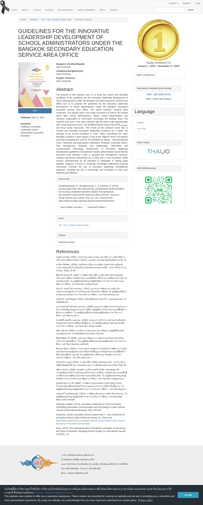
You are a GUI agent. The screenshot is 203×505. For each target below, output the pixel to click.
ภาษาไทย (141, 128)
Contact (113, 10)
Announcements (65, 10)
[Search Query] (170, 9)
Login (198, 3)
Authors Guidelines (86, 10)
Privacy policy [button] (145, 500)
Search (191, 10)
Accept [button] (188, 495)
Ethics (102, 10)
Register (187, 3)
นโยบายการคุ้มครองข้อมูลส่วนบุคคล (53, 492)
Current (37, 10)
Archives (49, 10)
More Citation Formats (72, 207)
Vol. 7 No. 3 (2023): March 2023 (56, 19)
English (140, 122)
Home (14, 10)
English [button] (173, 3)
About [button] (25, 10)
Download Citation (97, 207)
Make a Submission (146, 75)
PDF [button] (35, 111)
